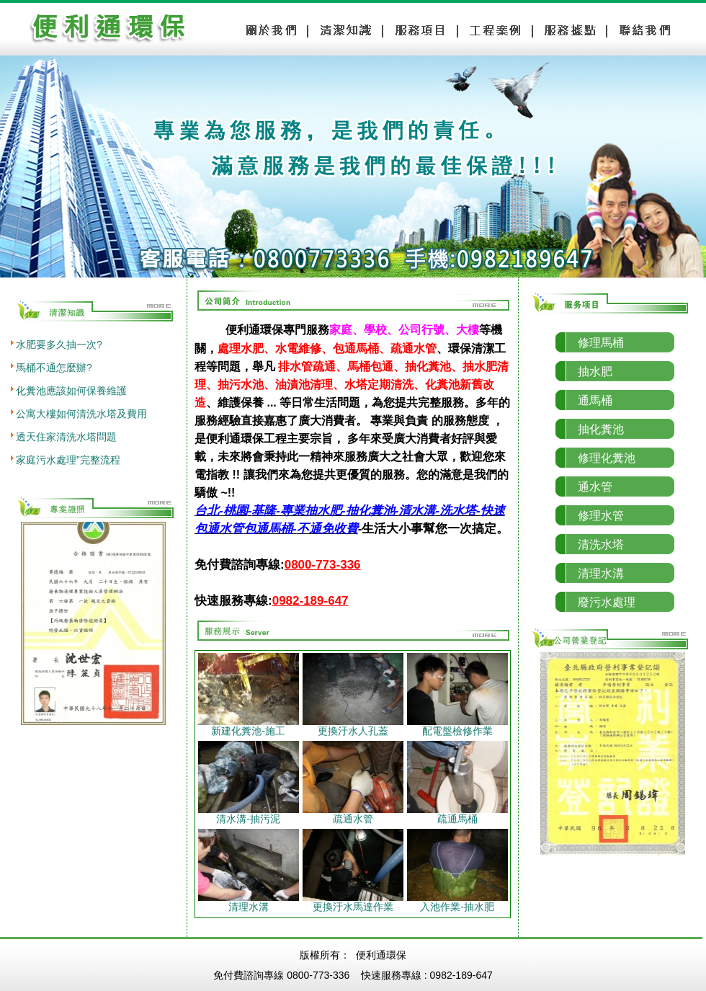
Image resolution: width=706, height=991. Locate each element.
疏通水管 (353, 814)
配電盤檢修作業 (457, 726)
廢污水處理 (606, 602)
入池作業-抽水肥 (457, 902)
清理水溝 (248, 902)
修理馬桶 (601, 343)
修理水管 (601, 516)
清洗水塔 (601, 544)
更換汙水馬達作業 (353, 902)
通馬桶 (595, 400)
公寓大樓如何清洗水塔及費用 (81, 413)
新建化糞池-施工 (248, 726)
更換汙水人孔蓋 (353, 726)
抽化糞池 (601, 429)
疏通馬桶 (457, 814)
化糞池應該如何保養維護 (71, 390)
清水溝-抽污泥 (248, 814)
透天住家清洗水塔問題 (66, 437)
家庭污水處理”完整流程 (68, 460)
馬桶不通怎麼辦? (54, 367)
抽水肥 (595, 371)
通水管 (595, 487)
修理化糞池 (606, 458)
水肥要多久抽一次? (59, 344)
